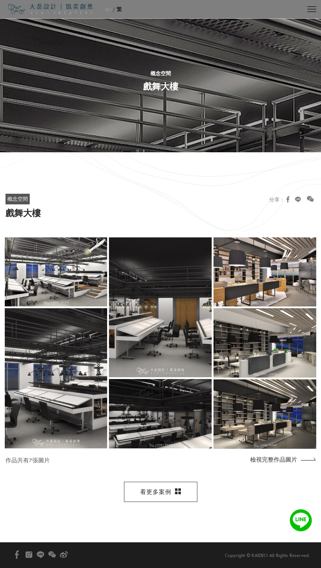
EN (108, 9)
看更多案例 (160, 491)
